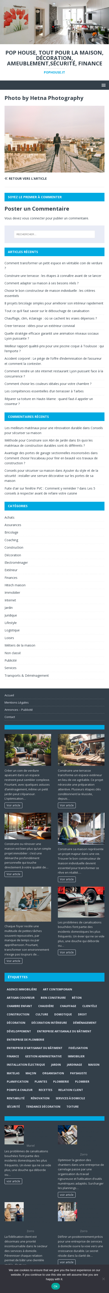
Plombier (82, 1082)
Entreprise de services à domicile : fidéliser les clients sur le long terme (38, 1215)
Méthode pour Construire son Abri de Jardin (36, 440)
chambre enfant (19, 1006)
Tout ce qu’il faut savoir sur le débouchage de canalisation (47, 311)
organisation (53, 1073)
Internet (10, 600)
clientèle (89, 1006)
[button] (103, 85)
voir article (13, 1181)
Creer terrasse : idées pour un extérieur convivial (40, 326)
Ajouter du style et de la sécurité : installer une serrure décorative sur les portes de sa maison (51, 475)
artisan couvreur (21, 998)
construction (18, 1014)
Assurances (13, 525)
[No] (103, 1279)
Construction (14, 547)
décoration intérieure (49, 1023)
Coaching (11, 540)
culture (42, 1014)
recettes (45, 1090)
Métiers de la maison (20, 645)
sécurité (13, 1107)
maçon (31, 1073)
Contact (10, 717)
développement (19, 1031)
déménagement (85, 1023)
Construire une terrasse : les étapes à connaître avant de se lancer (53, 276)
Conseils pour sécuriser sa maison (29, 470)
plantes (41, 1082)
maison (94, 1065)
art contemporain (57, 989)
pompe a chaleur (20, 1090)
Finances (11, 577)
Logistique (12, 630)
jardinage (74, 1065)
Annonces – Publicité (19, 710)
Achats (9, 517)
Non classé (13, 653)
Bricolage (11, 532)
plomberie (61, 1082)
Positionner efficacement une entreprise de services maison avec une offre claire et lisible (92, 1215)
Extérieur (11, 570)
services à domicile (70, 1098)
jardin (56, 1065)
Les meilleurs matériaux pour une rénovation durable (43, 428)
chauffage (68, 1006)
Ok (55, 1286)
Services (11, 668)
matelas (13, 1073)
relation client (70, 1090)
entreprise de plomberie (25, 1040)
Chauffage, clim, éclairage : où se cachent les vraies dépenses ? (51, 318)
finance (13, 1056)
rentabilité (16, 1098)
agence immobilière (22, 989)
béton (77, 998)
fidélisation (78, 1048)
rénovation (40, 1098)
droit (82, 1014)
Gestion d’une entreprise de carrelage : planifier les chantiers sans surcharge (90, 1138)
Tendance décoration (43, 1107)
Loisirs (9, 638)
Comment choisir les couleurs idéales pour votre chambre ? (48, 384)
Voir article (13, 805)
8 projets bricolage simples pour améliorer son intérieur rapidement (54, 303)
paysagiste (78, 1073)
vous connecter (33, 218)
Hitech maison (15, 585)
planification (17, 1082)
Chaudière (46, 1006)
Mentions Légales (17, 702)
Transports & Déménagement (27, 675)
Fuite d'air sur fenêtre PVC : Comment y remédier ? (41, 488)
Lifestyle (11, 623)
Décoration (13, 555)
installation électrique (26, 1065)
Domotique (63, 1014)
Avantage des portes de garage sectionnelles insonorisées (47, 453)
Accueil (9, 695)
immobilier (76, 1056)
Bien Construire (53, 998)
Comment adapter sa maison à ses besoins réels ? (41, 283)
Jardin (9, 607)
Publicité (11, 660)
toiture (72, 1107)
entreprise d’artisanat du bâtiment (34, 1048)
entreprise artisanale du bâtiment (64, 1031)
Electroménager (16, 562)
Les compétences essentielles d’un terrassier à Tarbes (44, 391)
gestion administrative (43, 1056)
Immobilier (12, 592)
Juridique (11, 615)
